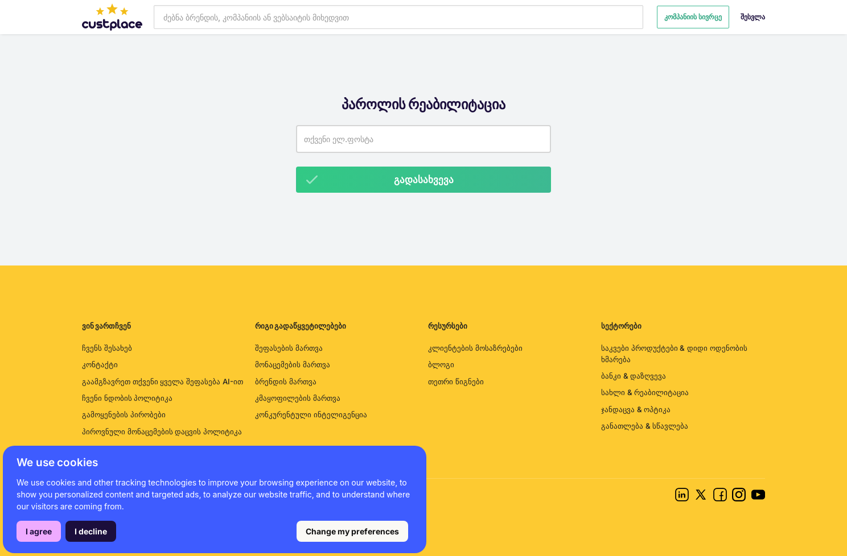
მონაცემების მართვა (292, 364)
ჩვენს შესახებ (107, 347)
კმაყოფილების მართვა (297, 398)
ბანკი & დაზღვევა (633, 375)
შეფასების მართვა (289, 347)
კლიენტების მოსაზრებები (475, 347)
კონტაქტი (100, 364)
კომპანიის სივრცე (693, 17)
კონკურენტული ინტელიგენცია (311, 414)
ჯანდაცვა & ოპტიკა (636, 409)
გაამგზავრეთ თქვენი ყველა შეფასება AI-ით (162, 381)
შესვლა (753, 17)
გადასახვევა (375, 179)
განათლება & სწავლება (644, 425)
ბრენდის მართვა (285, 381)
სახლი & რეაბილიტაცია (645, 392)
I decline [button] (91, 531)
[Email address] (423, 139)
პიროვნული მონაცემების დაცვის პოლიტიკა (162, 431)
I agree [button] (39, 531)
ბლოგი (441, 364)
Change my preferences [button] (352, 531)
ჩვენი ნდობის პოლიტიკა (127, 398)
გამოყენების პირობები (124, 414)
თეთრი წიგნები (456, 381)
